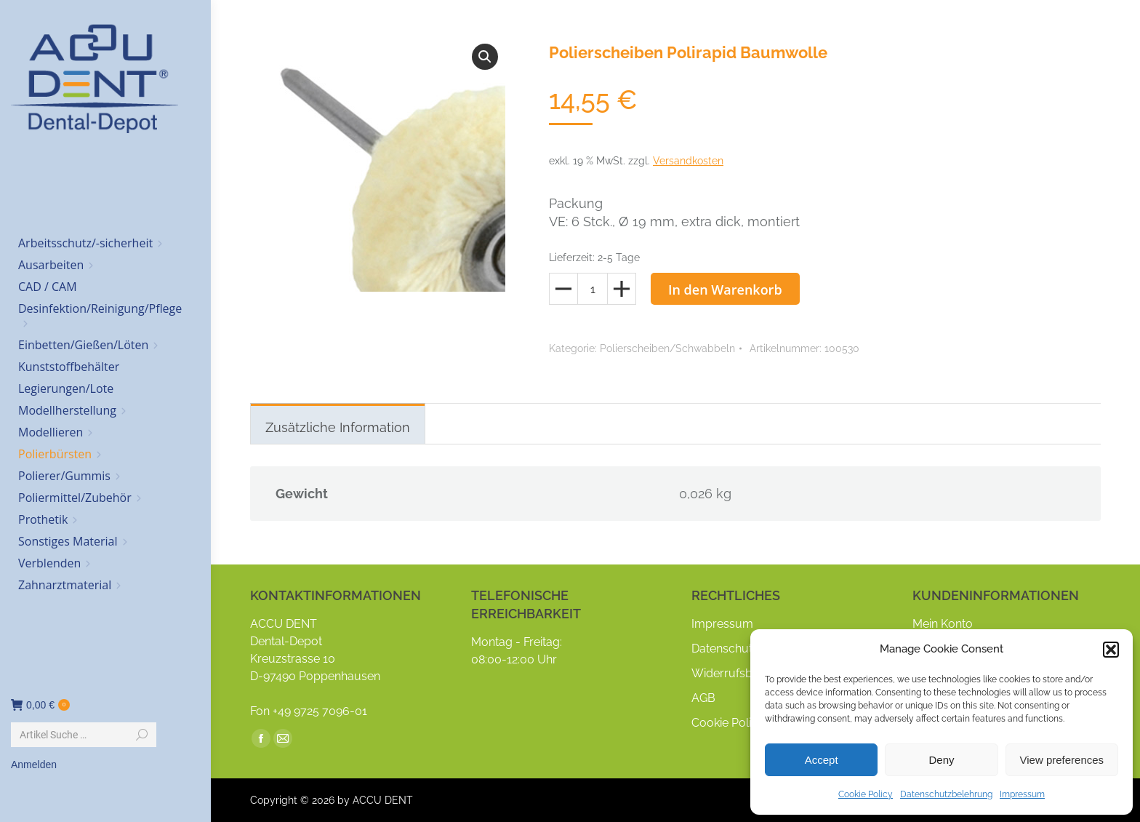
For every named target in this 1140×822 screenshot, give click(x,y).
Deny (941, 760)
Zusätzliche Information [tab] (337, 427)
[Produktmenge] (592, 289)
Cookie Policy (865, 794)
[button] (1111, 649)
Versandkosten (688, 161)
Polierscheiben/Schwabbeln (667, 348)
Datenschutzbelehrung (946, 794)
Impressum (1022, 794)
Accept (821, 760)
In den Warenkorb (725, 289)
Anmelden (34, 764)
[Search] (83, 734)
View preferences (1062, 760)
